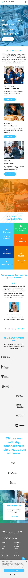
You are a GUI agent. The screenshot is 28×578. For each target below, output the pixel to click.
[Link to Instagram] (13, 538)
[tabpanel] (14, 301)
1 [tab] (5, 329)
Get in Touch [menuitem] (17, 553)
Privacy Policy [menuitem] (5, 555)
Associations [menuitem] (16, 544)
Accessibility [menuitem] (4, 558)
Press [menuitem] (3, 548)
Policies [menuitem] (3, 553)
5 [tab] (18, 329)
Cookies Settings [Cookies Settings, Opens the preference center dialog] (14, 574)
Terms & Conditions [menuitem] (6, 557)
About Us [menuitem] (4, 544)
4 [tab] (15, 329)
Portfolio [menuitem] (3, 550)
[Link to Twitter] (9, 538)
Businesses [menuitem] (16, 546)
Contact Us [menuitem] (16, 555)
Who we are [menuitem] (4, 542)
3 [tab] (12, 329)
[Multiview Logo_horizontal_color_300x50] (8, 2)
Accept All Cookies (14, 570)
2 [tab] (9, 329)
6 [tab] (22, 329)
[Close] (26, 561)
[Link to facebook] (6, 538)
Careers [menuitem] (3, 546)
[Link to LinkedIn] (3, 538)
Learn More (8, 39)
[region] (14, 569)
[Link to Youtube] (16, 538)
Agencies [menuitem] (16, 548)
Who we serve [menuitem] (17, 542)
